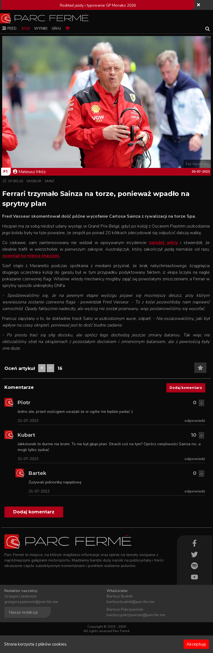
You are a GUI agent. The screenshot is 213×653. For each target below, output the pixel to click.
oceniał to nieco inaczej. (31, 255)
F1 (5, 171)
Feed (9, 28)
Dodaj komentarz (186, 388)
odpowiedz (194, 420)
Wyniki (40, 28)
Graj (56, 28)
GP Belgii (15, 181)
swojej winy (163, 242)
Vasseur (33, 181)
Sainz (49, 181)
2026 (25, 28)
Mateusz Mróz (29, 172)
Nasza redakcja (23, 612)
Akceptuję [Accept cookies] (196, 644)
